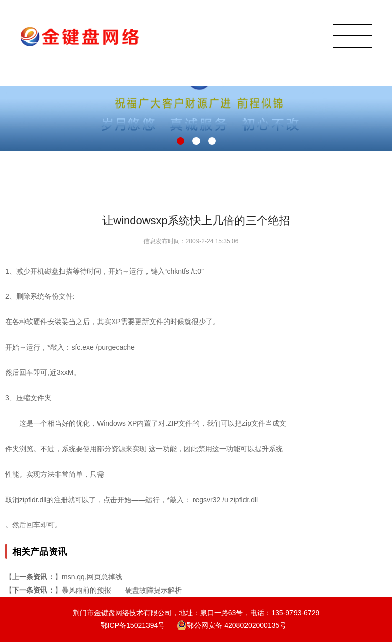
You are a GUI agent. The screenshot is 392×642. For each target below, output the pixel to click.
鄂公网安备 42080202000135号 (231, 625)
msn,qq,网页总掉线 (92, 577)
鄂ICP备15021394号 (133, 625)
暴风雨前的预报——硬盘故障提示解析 (122, 590)
